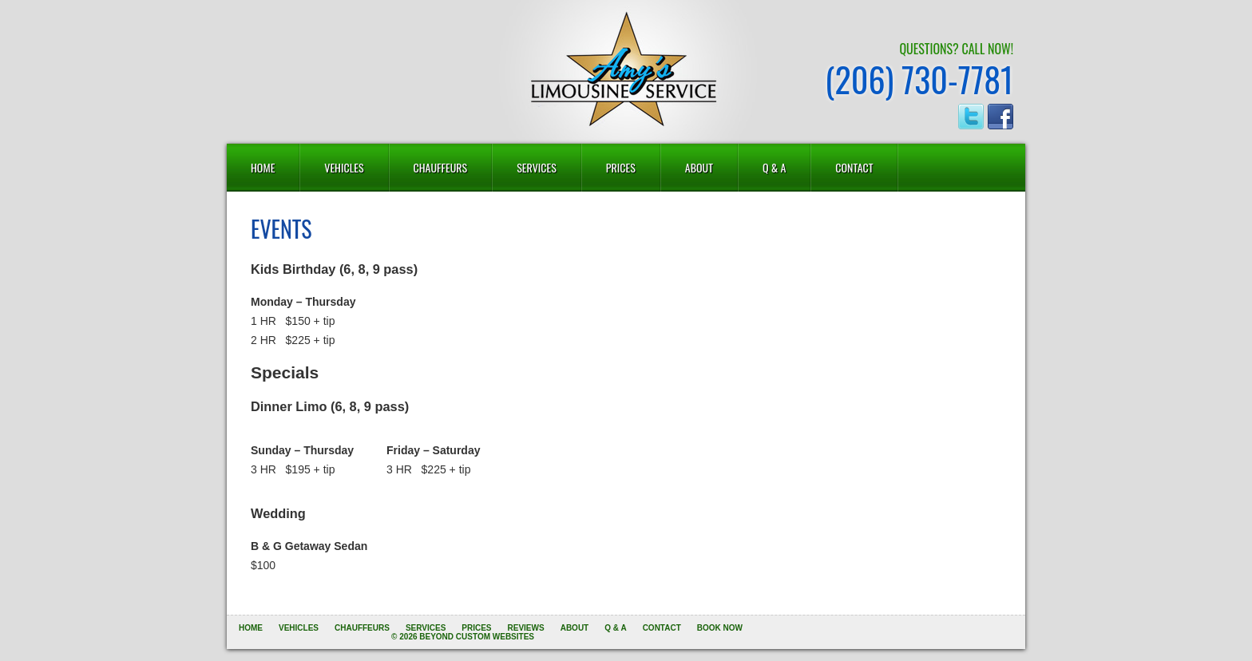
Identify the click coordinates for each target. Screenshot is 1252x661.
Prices (621, 167)
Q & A (774, 167)
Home (263, 167)
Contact (854, 167)
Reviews (526, 627)
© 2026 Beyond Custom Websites (462, 636)
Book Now (720, 627)
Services (537, 167)
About (699, 167)
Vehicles (343, 167)
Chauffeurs (441, 167)
